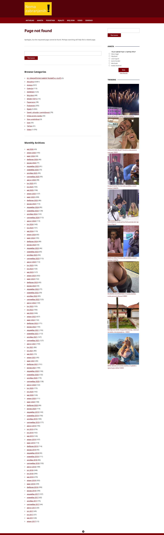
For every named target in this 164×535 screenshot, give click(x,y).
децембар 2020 (33, 365)
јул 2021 (30, 342)
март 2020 (31, 395)
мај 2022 (30, 308)
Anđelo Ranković (116, 129)
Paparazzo (31, 101)
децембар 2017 (33, 486)
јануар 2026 (31, 161)
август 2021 (31, 338)
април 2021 (31, 352)
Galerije (30, 88)
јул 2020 (30, 382)
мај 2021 (30, 349)
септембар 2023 (33, 255)
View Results (123, 137)
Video (80, 20)
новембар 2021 (33, 328)
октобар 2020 (32, 372)
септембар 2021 (33, 335)
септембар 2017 (33, 496)
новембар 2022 (33, 288)
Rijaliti (61, 20)
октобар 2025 (32, 171)
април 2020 (31, 392)
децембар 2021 (33, 325)
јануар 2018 (31, 482)
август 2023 (31, 258)
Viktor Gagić (115, 117)
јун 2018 (30, 465)
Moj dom (71, 20)
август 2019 (31, 419)
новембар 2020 (33, 369)
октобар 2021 (32, 332)
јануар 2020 (31, 402)
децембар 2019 (33, 405)
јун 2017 (30, 506)
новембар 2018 (33, 449)
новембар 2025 (33, 168)
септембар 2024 (33, 215)
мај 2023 (30, 268)
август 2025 (31, 178)
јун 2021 (30, 345)
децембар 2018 (33, 445)
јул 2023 (30, 262)
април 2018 (31, 472)
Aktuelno (30, 20)
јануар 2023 (31, 282)
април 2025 (31, 191)
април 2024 (31, 232)
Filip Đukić (114, 120)
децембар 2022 (33, 285)
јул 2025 (30, 181)
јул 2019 (30, 422)
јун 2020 (30, 385)
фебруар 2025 (32, 198)
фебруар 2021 (32, 359)
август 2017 (31, 499)
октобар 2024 (32, 211)
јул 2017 (30, 502)
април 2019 (31, 432)
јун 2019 (30, 425)
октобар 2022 (32, 292)
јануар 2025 (31, 201)
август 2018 (31, 459)
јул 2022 (30, 302)
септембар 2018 (33, 455)
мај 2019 (30, 429)
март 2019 (31, 435)
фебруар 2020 (32, 399)
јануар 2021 (31, 362)
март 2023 (31, 275)
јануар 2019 (31, 442)
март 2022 (31, 315)
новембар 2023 (33, 248)
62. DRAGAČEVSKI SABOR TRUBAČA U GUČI (44, 78)
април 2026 (31, 151)
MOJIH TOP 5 (32, 98)
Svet (28, 122)
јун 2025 (30, 185)
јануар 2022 (31, 322)
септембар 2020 (33, 375)
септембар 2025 (33, 175)
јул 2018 (30, 462)
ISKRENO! (89, 20)
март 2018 (31, 476)
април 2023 (31, 272)
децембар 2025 (33, 165)
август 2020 (31, 379)
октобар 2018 (32, 452)
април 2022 (31, 312)
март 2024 (31, 235)
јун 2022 (30, 305)
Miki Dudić (114, 127)
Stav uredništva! (33, 118)
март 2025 (31, 195)
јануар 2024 (31, 242)
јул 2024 (30, 221)
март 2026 (31, 155)
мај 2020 (30, 389)
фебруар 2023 (32, 278)
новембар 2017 (33, 489)
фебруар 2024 (32, 238)
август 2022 (31, 298)
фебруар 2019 (32, 439)
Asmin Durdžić (115, 124)
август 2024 (31, 218)
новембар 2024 (33, 208)
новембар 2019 (33, 409)
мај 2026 (30, 148)
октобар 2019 (32, 412)
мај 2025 (30, 188)
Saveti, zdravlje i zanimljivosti (38, 112)
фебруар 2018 (32, 479)
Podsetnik (50, 20)
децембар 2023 (33, 245)
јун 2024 (30, 225)
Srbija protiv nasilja (34, 115)
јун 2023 (30, 265)
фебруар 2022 (32, 318)
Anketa (40, 20)
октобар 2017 (32, 492)
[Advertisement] (123, 72)
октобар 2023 (32, 252)
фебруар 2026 (32, 158)
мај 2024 (30, 228)
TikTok (29, 125)
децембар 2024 (33, 205)
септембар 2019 (33, 415)
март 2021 (31, 355)
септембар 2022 (33, 295)
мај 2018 (30, 469)
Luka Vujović (115, 122)
